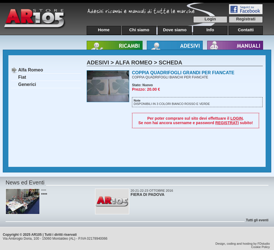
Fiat (22, 77)
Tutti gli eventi (257, 220)
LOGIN (236, 118)
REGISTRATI (227, 123)
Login (210, 18)
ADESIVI (98, 62)
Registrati (245, 18)
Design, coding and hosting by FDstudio (243, 243)
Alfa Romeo (30, 70)
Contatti (246, 29)
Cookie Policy (260, 247)
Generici (27, 84)
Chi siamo (139, 29)
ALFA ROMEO (133, 62)
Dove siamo (174, 29)
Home (104, 29)
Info (210, 29)
